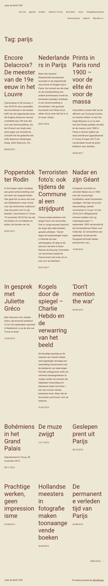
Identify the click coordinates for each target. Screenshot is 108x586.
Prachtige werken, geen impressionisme (19, 501)
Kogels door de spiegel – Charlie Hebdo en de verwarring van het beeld (52, 315)
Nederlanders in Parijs (53, 61)
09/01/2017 (9, 231)
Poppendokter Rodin (19, 176)
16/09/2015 (9, 338)
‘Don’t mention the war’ (83, 294)
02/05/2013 (77, 310)
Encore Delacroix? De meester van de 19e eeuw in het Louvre (19, 76)
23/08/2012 (9, 524)
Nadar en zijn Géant (85, 176)
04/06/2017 (77, 153)
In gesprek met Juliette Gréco (18, 297)
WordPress (98, 580)
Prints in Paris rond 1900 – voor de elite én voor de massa (86, 79)
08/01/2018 (43, 124)
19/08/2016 (77, 249)
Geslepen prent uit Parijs (85, 434)
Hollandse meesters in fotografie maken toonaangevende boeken (52, 512)
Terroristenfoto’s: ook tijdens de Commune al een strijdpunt (53, 190)
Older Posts (97, 561)
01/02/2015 (43, 407)
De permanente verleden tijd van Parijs (87, 501)
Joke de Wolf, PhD (13, 5)
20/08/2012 (43, 546)
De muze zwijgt (50, 430)
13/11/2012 (43, 442)
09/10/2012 (77, 450)
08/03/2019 (9, 149)
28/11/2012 (9, 467)
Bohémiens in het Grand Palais (19, 437)
